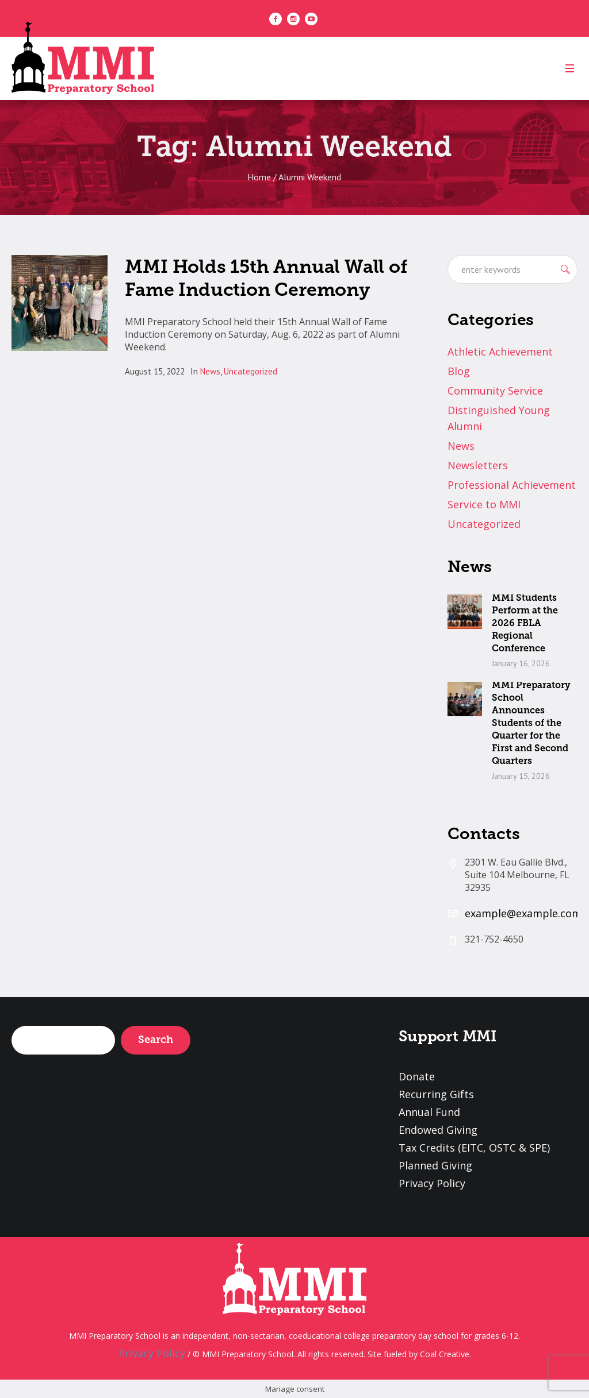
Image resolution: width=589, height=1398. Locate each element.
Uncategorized (250, 371)
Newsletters (478, 465)
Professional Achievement (512, 485)
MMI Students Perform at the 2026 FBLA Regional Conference (525, 623)
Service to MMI (484, 504)
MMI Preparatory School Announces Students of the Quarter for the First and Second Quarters (531, 722)
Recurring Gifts (436, 1094)
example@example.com (523, 913)
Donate (417, 1076)
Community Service (495, 390)
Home (259, 177)
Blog (459, 371)
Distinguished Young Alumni (499, 418)
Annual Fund (429, 1112)
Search (155, 1039)
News (210, 371)
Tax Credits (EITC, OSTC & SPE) (474, 1147)
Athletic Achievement (500, 351)
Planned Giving (435, 1165)
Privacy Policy (432, 1183)
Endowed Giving (438, 1130)
